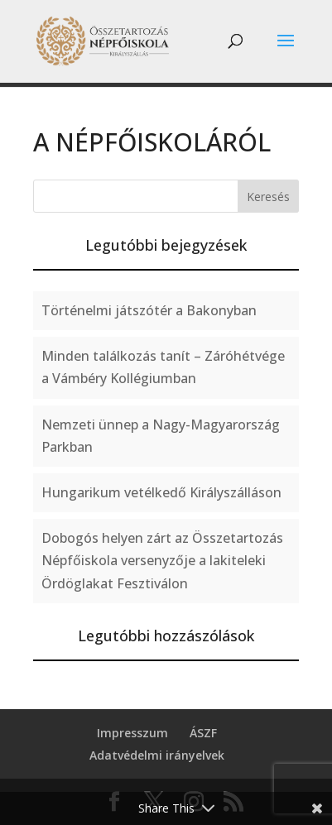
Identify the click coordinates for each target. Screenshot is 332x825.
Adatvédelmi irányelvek (156, 755)
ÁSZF (203, 733)
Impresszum (132, 733)
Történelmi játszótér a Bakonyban (149, 310)
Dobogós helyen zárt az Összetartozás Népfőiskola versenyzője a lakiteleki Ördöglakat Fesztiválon (162, 560)
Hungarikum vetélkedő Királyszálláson (161, 492)
